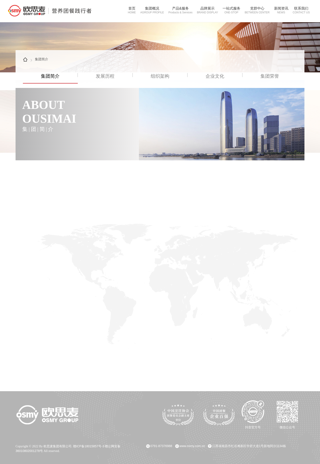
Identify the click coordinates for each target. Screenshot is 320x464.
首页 (130, 10)
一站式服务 (229, 10)
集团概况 (150, 10)
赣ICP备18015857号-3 (88, 445)
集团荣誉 (270, 76)
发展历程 (105, 76)
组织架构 (160, 76)
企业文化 (215, 76)
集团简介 (41, 59)
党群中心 (255, 10)
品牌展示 (205, 10)
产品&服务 (179, 10)
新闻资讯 (279, 10)
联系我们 (299, 10)
